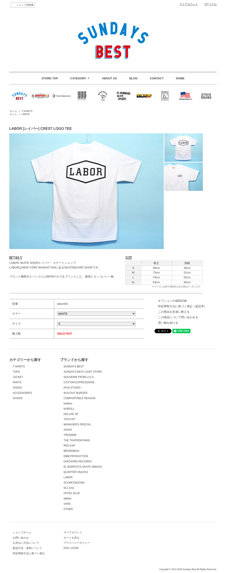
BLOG (133, 78)
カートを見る (71, 537)
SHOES (17, 387)
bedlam (68, 403)
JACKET (18, 377)
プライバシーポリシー (77, 542)
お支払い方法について (26, 542)
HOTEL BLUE (72, 493)
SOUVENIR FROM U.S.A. (79, 377)
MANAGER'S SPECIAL (77, 424)
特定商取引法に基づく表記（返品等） (182, 306)
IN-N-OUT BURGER (75, 392)
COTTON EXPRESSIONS (79, 382)
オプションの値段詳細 (172, 300)
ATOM (75, 548)
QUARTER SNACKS (76, 472)
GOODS (18, 398)
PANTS (17, 382)
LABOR (25, 114)
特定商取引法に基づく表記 (29, 553)
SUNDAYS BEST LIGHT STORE (83, 371)
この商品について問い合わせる (178, 317)
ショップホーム (22, 532)
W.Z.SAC (69, 487)
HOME (180, 78)
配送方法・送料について (27, 548)
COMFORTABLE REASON (79, 398)
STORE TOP (49, 78)
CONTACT (157, 78)
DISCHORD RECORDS (78, 461)
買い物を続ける (168, 322)
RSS (66, 548)
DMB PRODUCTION (76, 456)
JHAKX (68, 429)
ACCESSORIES (22, 392)
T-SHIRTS (26, 111)
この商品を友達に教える (174, 311)
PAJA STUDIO (72, 387)
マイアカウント (188, 4)
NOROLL (69, 408)
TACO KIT (69, 419)
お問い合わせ (21, 537)
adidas (67, 498)
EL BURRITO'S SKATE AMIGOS (83, 466)
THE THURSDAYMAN (77, 440)
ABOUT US (109, 78)
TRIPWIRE (70, 435)
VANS (67, 503)
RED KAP (69, 445)
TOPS (16, 371)
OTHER (68, 509)
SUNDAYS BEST (74, 366)
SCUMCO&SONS (74, 482)
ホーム (13, 111)
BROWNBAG (71, 450)
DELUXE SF (71, 414)
